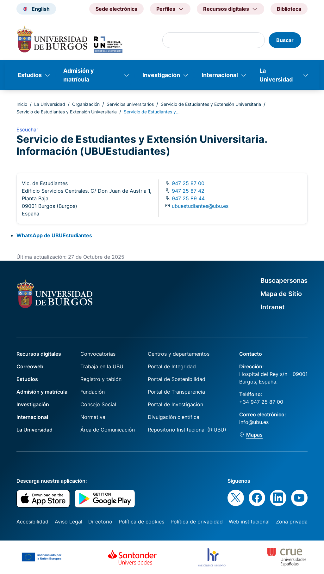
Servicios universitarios (130, 104)
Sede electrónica (116, 9)
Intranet (272, 307)
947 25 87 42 (187, 191)
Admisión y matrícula (78, 75)
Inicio (21, 104)
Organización (86, 104)
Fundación (92, 392)
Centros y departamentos (178, 354)
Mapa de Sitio (281, 294)
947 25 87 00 (187, 183)
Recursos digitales (38, 354)
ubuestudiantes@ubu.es (200, 206)
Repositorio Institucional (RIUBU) (187, 429)
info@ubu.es (254, 422)
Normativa (92, 417)
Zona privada (292, 521)
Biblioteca (289, 9)
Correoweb (29, 366)
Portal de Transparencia (176, 392)
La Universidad (276, 75)
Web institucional (249, 521)
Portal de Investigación (175, 404)
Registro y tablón (101, 379)
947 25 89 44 (187, 198)
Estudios (30, 75)
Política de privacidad (197, 521)
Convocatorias (97, 354)
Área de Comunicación (107, 429)
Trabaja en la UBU (101, 366)
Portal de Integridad (172, 366)
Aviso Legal (68, 521)
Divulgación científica (173, 417)
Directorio (100, 521)
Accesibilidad (32, 521)
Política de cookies (141, 521)
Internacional (220, 75)
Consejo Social (98, 404)
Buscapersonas (284, 280)
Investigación (161, 75)
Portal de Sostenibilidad (176, 379)
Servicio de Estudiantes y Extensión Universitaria (211, 104)
